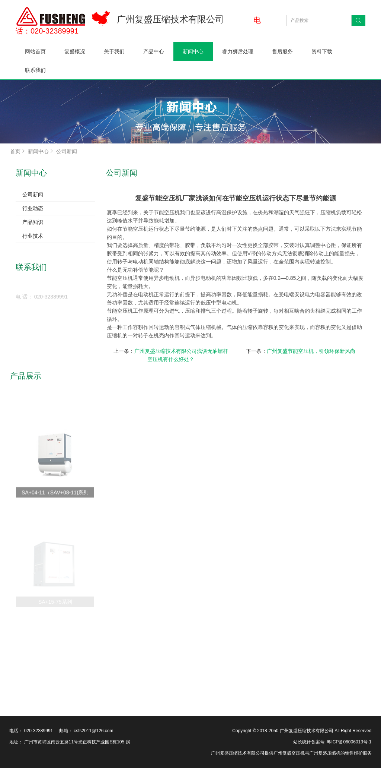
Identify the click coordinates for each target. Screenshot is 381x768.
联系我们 (35, 70)
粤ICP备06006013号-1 (348, 742)
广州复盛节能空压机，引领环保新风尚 (311, 351)
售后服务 (282, 51)
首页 (18, 151)
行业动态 (32, 208)
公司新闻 (66, 151)
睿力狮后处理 (237, 51)
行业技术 (32, 236)
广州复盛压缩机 (324, 753)
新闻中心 (193, 51)
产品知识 (32, 222)
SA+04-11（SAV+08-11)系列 (55, 511)
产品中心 (153, 51)
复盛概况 (74, 51)
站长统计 (302, 742)
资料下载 (321, 51)
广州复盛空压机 (289, 753)
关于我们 (114, 51)
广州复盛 (220, 753)
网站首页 (35, 51)
